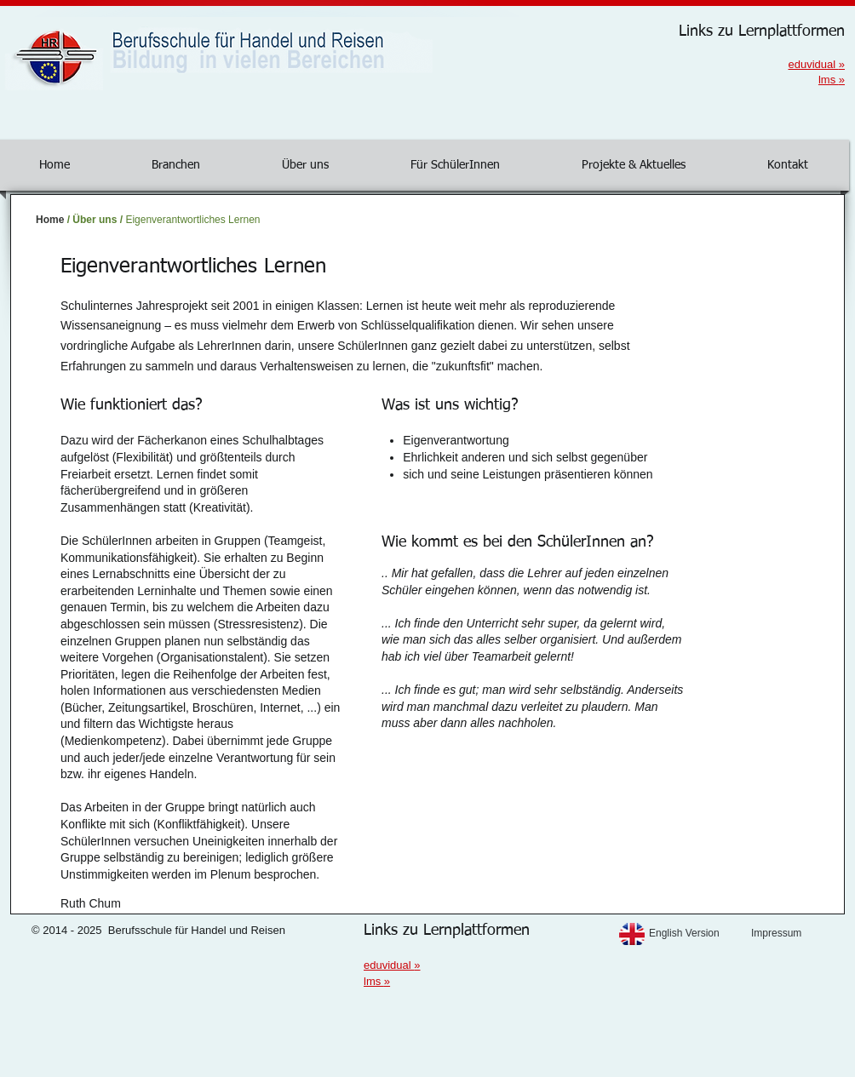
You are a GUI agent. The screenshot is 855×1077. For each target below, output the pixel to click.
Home (50, 220)
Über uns (94, 220)
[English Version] (695, 933)
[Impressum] (797, 933)
